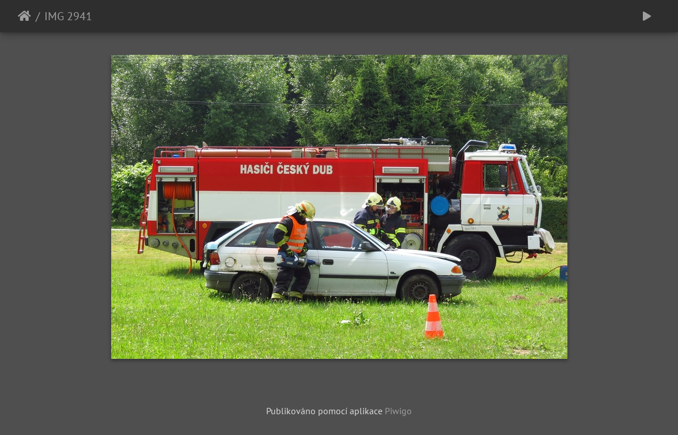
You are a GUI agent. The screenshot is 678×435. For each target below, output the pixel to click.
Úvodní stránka (24, 16)
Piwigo (398, 411)
